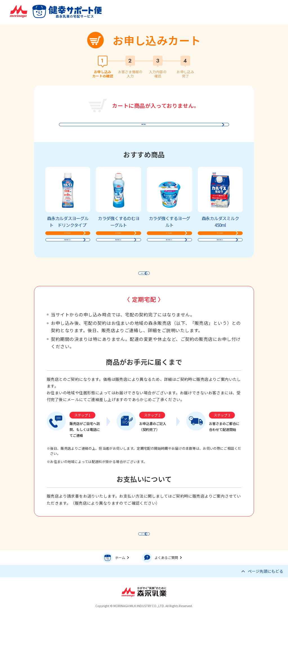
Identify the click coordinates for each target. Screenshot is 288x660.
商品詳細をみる (66, 263)
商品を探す (143, 127)
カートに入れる (66, 246)
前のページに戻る (146, 303)
